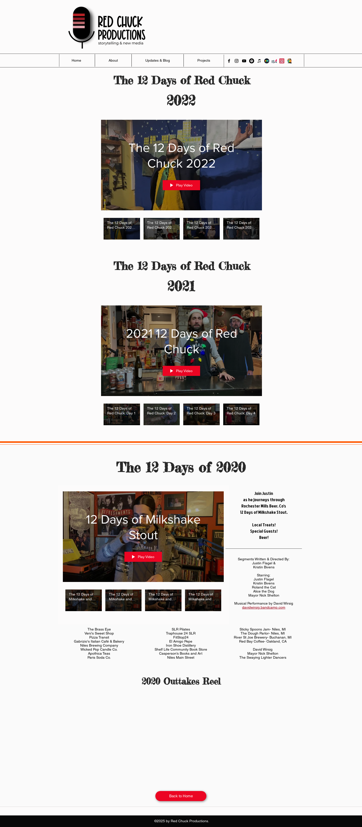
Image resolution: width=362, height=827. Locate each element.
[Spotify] (251, 60)
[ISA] (274, 60)
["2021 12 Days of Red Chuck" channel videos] (181, 417)
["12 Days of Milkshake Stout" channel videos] (143, 603)
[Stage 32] (281, 60)
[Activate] (289, 60)
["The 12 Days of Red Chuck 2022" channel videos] (181, 231)
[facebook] (229, 60)
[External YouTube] (181, 734)
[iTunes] (259, 60)
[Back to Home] (180, 796)
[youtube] (244, 60)
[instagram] (236, 60)
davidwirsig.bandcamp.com (263, 607)
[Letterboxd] (266, 60)
